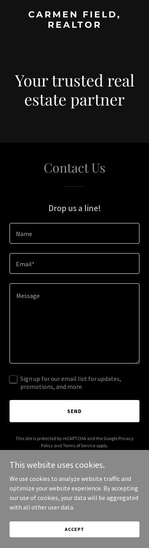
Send (74, 411)
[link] (74, 25)
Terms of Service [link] (79, 445)
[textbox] (74, 233)
